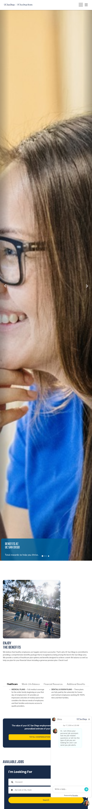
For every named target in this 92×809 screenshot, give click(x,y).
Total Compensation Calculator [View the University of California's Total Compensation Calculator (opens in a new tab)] (46, 737)
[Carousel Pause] (48, 556)
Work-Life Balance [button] (31, 684)
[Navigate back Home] (19, 5)
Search (46, 800)
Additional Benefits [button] (76, 684)
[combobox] (45, 790)
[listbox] (46, 285)
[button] (4, 285)
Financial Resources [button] (53, 684)
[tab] (12, 684)
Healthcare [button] (12, 684)
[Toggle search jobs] (81, 5)
